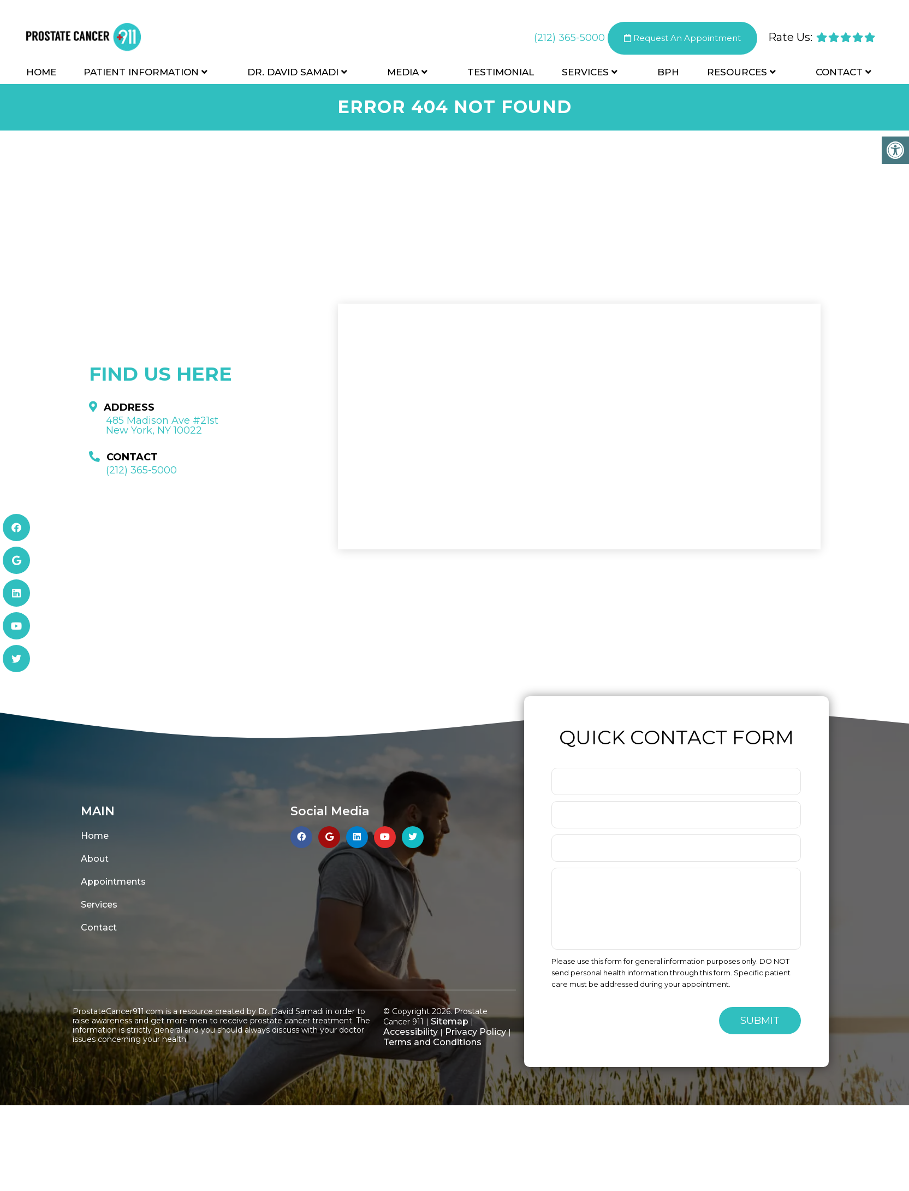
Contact (839, 72)
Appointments (113, 881)
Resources (737, 72)
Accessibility (410, 1032)
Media (403, 72)
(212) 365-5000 (569, 38)
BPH (668, 72)
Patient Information (141, 72)
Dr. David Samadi (292, 72)
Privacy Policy (475, 1032)
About (95, 859)
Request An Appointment (682, 38)
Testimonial (500, 72)
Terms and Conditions (432, 1042)
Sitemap (449, 1021)
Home (41, 72)
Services (585, 72)
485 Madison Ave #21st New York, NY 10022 (162, 425)
